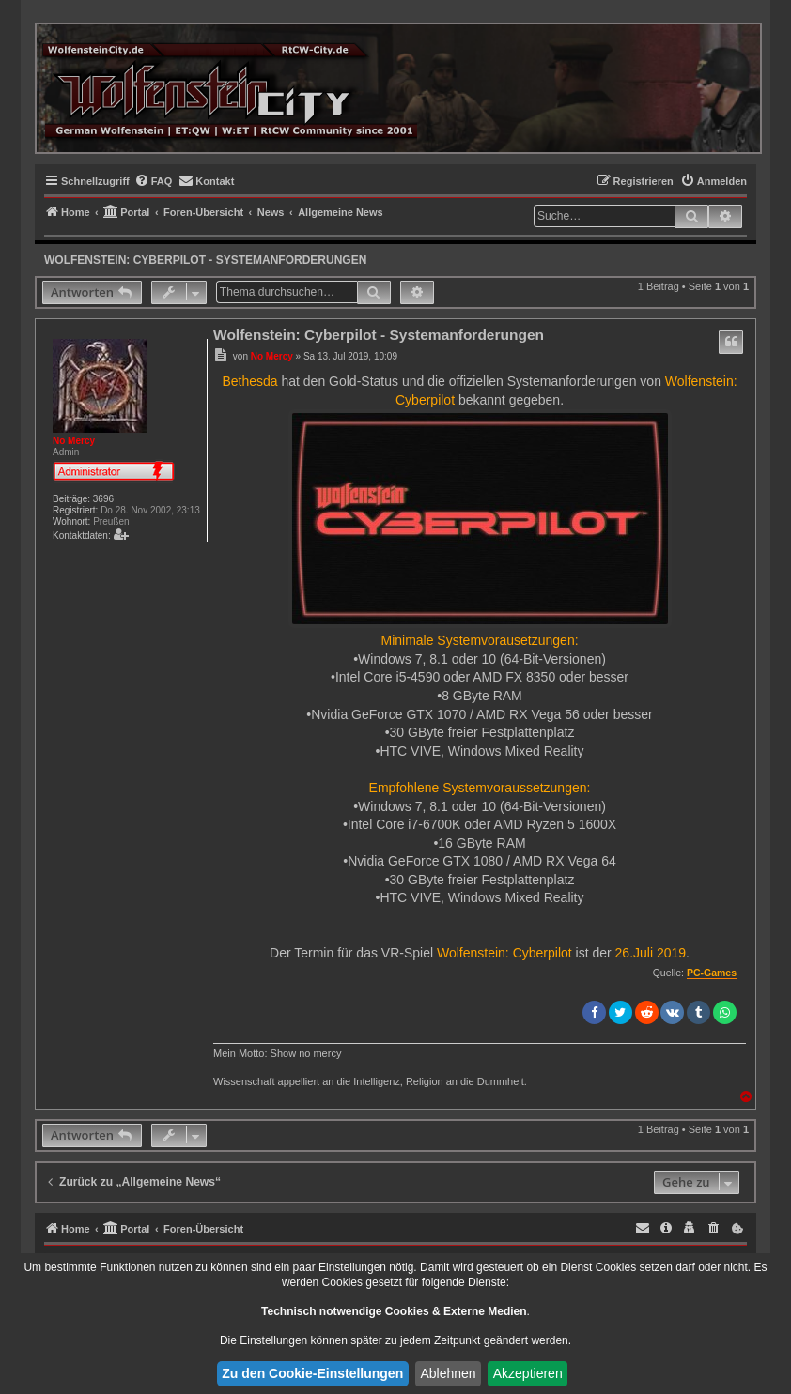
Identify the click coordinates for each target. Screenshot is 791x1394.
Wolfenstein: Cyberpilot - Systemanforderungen (205, 260)
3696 (103, 499)
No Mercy (74, 441)
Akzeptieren (528, 1373)
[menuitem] (153, 181)
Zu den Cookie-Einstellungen (312, 1373)
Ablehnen (447, 1373)
